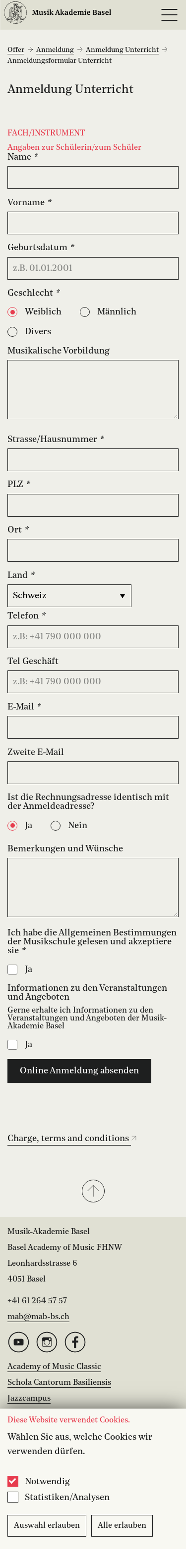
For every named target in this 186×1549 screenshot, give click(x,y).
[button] (93, 1192)
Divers (38, 331)
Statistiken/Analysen (67, 1497)
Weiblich (43, 312)
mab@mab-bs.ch (38, 1317)
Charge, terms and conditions (72, 1138)
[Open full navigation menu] (169, 14)
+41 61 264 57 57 (37, 1301)
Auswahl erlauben (47, 1526)
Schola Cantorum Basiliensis (59, 1383)
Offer (15, 49)
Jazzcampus (29, 1399)
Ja (28, 825)
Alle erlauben (122, 1526)
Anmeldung (55, 49)
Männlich (116, 312)
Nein (77, 825)
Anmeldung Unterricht (122, 49)
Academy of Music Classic (54, 1367)
